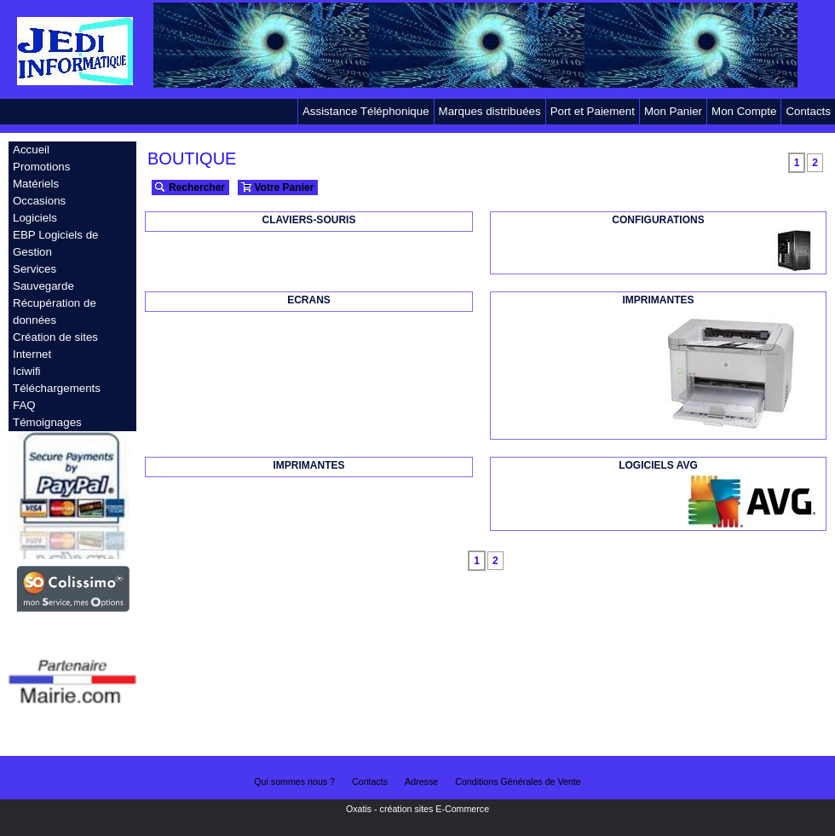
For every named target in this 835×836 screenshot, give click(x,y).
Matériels (36, 183)
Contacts (808, 111)
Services (34, 268)
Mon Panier (673, 111)
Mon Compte (743, 111)
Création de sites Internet (55, 345)
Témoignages (47, 422)
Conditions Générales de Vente (518, 781)
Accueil (31, 149)
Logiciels (35, 217)
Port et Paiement (592, 111)
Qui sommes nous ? (294, 781)
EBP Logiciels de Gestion (56, 243)
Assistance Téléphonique (365, 111)
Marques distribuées (490, 111)
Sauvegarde (43, 286)
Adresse (421, 781)
